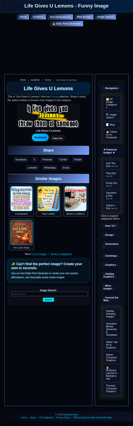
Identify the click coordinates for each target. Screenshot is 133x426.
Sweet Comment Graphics (111, 357)
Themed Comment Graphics (111, 388)
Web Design (84, 16)
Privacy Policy (63, 417)
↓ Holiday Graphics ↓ (109, 275)
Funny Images (39, 254)
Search (48, 299)
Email (66, 167)
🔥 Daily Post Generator (66, 23)
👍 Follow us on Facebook (111, 135)
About (33, 417)
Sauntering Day (111, 195)
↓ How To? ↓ (110, 226)
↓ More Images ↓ (108, 287)
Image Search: (48, 290)
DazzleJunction (70, 414)
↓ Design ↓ (109, 235)
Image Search (105, 16)
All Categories (46, 417)
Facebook (21, 159)
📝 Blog (110, 124)
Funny (48, 80)
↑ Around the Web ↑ (110, 299)
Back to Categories (61, 254)
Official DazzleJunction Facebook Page (92, 417)
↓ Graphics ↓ (110, 265)
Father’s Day (111, 207)
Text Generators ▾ (60, 17)
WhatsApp (50, 167)
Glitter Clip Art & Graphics (112, 345)
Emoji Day (111, 184)
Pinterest (47, 159)
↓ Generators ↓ (111, 245)
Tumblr (63, 159)
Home (23, 16)
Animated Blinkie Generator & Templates (111, 329)
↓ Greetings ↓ (111, 255)
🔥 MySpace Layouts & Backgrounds (111, 373)
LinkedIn (32, 167)
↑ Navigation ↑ (111, 88)
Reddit (77, 159)
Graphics (38, 16)
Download (40, 137)
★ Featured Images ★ (110, 151)
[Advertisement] (66, 51)
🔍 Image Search (111, 116)
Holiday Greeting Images (110, 314)
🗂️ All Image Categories (111, 103)
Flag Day (111, 174)
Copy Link (57, 138)
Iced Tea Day (111, 164)
